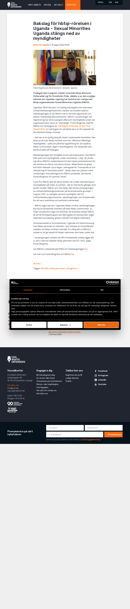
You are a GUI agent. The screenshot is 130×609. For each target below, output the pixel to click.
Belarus (53, 332)
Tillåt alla (101, 325)
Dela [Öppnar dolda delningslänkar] (38, 263)
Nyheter (37, 45)
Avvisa (29, 325)
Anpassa (65, 325)
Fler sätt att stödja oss (46, 390)
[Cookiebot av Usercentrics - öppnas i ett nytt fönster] (108, 283)
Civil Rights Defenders (14, 5)
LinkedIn (102, 380)
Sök (110, 2)
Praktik (68, 381)
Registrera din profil (74, 375)
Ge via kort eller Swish (45, 378)
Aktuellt (45, 268)
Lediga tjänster (72, 378)
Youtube (102, 384)
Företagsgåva (42, 387)
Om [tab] (102, 290)
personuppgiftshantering (91, 439)
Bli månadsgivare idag (45, 375)
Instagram (103, 375)
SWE (116, 2)
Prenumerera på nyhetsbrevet (49, 381)
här (86, 248)
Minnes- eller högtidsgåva (47, 384)
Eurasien (62, 332)
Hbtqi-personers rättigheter (63, 268)
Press (100, 2)
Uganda (46, 45)
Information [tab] (65, 290)
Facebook (103, 371)
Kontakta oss (13, 385)
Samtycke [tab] (28, 290)
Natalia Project (75, 332)
